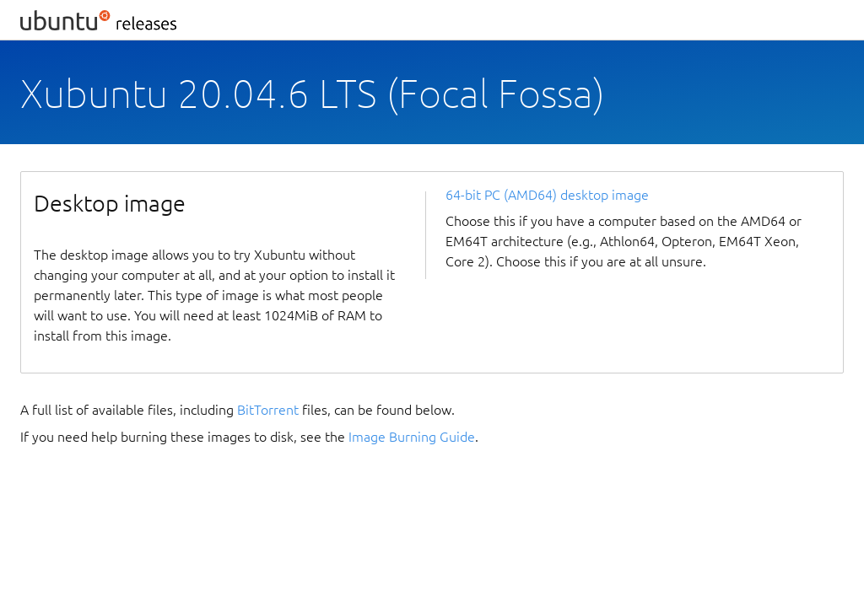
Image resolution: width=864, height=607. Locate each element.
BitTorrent (268, 409)
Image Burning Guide (411, 436)
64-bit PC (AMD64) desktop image (547, 194)
